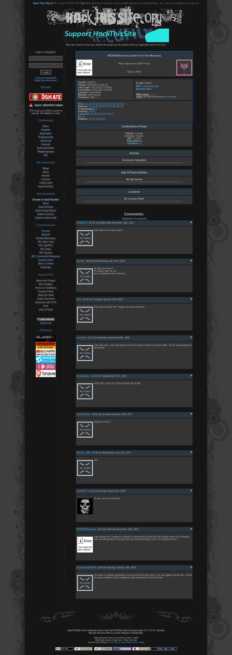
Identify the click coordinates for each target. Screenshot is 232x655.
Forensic (46, 144)
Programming (45, 137)
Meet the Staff (45, 295)
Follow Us (182, 3)
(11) (123, 104)
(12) (121, 106)
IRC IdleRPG (46, 245)
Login (38, 52)
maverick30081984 (86, 567)
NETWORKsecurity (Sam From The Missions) (134, 55)
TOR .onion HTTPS (63, 3)
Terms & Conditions (45, 287)
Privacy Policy (45, 291)
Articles (46, 175)
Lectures (46, 179)
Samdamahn (83, 376)
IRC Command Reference (45, 256)
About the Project (45, 280)
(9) (114, 104)
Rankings (46, 267)
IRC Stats (45, 249)
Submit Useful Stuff (45, 217)
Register (50, 52)
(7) (107, 104)
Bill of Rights (46, 284)
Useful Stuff (45, 182)
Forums (108, 3)
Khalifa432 (82, 223)
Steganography (45, 151)
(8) (110, 104)
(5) (100, 104)
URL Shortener (132, 3)
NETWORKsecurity (86, 529)
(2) (90, 104)
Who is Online (45, 263)
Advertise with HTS (45, 302)
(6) (104, 104)
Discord (97, 3)
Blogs (46, 168)
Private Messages (46, 238)
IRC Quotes (45, 252)
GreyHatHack (83, 414)
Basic (46, 126)
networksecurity (150, 86)
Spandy (80, 261)
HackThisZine (45, 186)
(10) (118, 104)
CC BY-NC (151, 630)
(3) (93, 104)
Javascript (45, 140)
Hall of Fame (46, 309)
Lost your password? (45, 78)
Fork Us (194, 3)
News (46, 171)
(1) (86, 104)
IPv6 (45, 305)
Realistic (46, 129)
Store (118, 3)
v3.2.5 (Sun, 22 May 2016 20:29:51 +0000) (126, 642)
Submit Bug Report (45, 210)
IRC (88, 3)
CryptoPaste (150, 3)
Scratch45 (82, 491)
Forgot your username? (46, 80)
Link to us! (45, 322)
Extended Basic (45, 147)
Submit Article (45, 206)
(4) (97, 104)
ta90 (79, 299)
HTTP (79, 3)
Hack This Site (41, 3)
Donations (132, 143)
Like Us (169, 3)
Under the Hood (46, 298)
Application (46, 133)
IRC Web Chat (46, 241)
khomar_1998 (83, 452)
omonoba (81, 337)
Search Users (45, 259)
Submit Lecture (45, 214)
